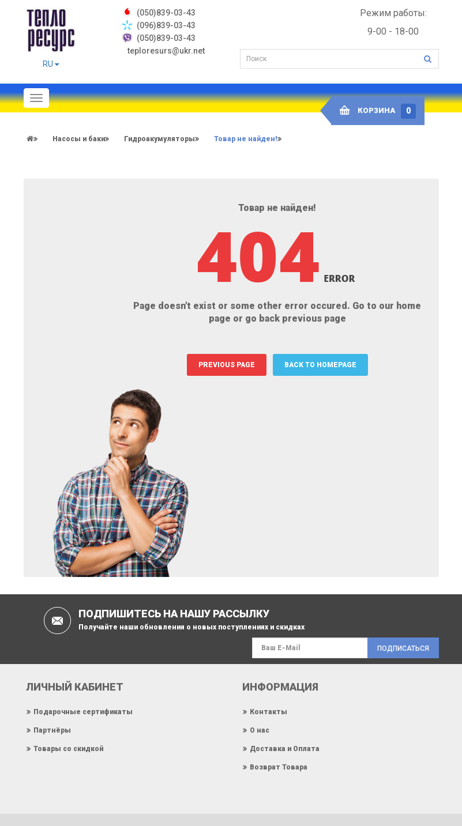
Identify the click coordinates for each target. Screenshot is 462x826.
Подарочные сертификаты (83, 712)
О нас (259, 730)
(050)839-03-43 (166, 38)
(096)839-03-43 (166, 25)
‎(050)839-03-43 (166, 13)
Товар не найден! (245, 139)
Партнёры (52, 730)
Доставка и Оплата (285, 749)
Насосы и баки (78, 139)
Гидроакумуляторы (159, 139)
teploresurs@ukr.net (166, 51)
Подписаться (403, 648)
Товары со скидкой (68, 749)
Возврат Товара (278, 767)
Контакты (268, 712)
